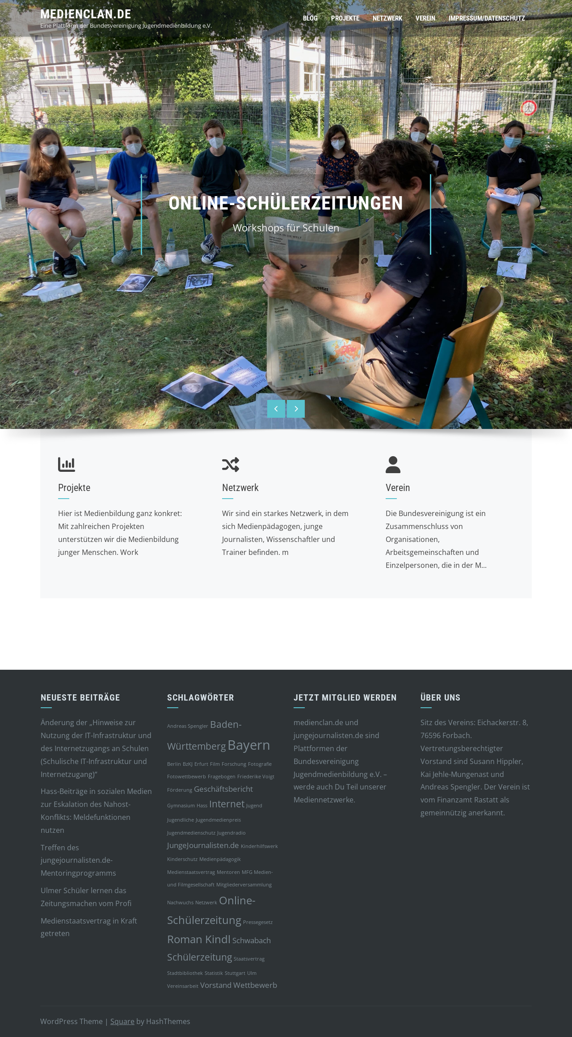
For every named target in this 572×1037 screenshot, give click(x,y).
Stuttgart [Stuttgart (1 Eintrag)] (235, 973)
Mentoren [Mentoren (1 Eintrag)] (228, 872)
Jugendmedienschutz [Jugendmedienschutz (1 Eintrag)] (191, 833)
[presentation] (276, 409)
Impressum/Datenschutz (487, 18)
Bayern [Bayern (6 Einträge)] (248, 745)
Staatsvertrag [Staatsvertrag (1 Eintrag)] (249, 959)
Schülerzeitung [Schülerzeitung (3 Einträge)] (199, 957)
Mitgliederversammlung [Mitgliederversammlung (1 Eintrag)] (244, 885)
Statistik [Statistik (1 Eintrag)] (214, 973)
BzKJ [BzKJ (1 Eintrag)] (188, 764)
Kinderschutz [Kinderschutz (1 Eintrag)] (182, 859)
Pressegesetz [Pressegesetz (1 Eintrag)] (258, 922)
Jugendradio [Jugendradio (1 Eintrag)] (231, 833)
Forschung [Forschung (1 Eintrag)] (234, 764)
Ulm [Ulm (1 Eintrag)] (252, 973)
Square (122, 1021)
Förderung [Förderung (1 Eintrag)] (179, 790)
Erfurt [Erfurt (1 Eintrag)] (201, 764)
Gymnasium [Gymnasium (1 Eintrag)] (181, 805)
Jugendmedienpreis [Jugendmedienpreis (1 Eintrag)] (218, 820)
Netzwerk (387, 18)
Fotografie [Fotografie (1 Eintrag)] (260, 764)
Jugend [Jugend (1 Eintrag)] (254, 805)
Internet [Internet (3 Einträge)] (226, 804)
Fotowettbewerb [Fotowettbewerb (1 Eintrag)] (186, 776)
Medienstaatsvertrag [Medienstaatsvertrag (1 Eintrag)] (191, 872)
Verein (425, 18)
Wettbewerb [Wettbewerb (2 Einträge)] (255, 985)
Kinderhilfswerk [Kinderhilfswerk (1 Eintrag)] (259, 846)
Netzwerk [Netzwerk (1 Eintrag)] (206, 902)
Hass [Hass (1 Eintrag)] (202, 805)
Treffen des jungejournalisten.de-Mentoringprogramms (78, 860)
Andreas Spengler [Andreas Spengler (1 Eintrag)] (187, 726)
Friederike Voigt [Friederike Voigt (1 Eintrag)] (255, 776)
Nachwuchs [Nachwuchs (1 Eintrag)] (180, 902)
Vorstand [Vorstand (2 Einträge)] (215, 985)
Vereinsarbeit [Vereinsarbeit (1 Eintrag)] (182, 986)
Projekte (345, 18)
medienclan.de (85, 14)
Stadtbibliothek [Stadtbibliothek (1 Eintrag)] (185, 973)
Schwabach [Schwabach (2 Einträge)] (251, 940)
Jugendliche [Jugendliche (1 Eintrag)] (180, 820)
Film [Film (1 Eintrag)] (215, 764)
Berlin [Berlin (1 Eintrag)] (174, 764)
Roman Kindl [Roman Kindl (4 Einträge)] (199, 939)
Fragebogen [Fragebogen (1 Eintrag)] (222, 776)
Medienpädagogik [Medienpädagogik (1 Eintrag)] (220, 859)
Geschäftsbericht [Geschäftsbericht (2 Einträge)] (223, 789)
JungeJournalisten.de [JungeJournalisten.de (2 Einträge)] (203, 845)
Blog (310, 18)
